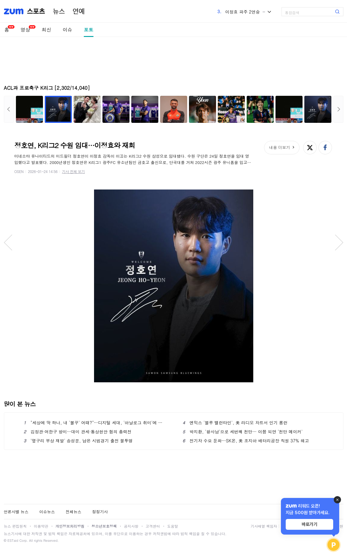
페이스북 (325, 147)
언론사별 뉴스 (16, 511)
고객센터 (153, 526)
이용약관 (41, 526)
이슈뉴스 (47, 511)
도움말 (172, 526)
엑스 (310, 147)
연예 (79, 11)
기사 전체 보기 (73, 171)
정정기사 (100, 511)
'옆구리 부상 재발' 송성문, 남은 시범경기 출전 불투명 (78, 441)
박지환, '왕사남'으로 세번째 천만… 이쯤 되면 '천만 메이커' (243, 432)
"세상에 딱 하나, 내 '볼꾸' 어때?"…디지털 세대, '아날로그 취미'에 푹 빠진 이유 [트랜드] (94, 423)
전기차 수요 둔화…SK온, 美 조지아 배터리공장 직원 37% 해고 (246, 441)
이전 (9, 109)
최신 (46, 29)
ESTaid (13, 540)
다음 (338, 109)
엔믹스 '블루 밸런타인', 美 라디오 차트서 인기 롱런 (235, 423)
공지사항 (131, 526)
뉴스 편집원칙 (15, 526)
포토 (88, 29)
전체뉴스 (73, 511)
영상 (25, 29)
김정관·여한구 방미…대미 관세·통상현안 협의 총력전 (78, 432)
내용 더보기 (279, 147)
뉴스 (59, 11)
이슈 (67, 29)
